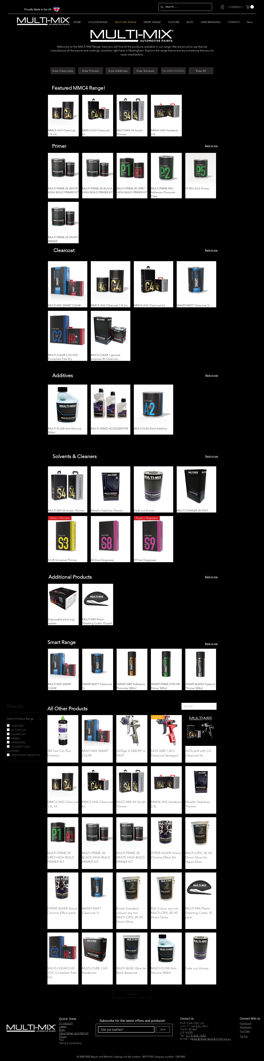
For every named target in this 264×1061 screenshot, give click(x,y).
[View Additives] (118, 70)
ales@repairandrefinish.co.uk (211, 1038)
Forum (63, 1036)
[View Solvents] (145, 70)
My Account (66, 1023)
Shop (62, 1030)
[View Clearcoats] (62, 70)
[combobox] (199, 706)
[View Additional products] (173, 70)
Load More (132, 994)
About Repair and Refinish (74, 1033)
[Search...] (184, 7)
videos (62, 1026)
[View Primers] (90, 70)
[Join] (163, 1029)
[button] (250, 7)
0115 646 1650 (196, 1035)
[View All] (201, 70)
